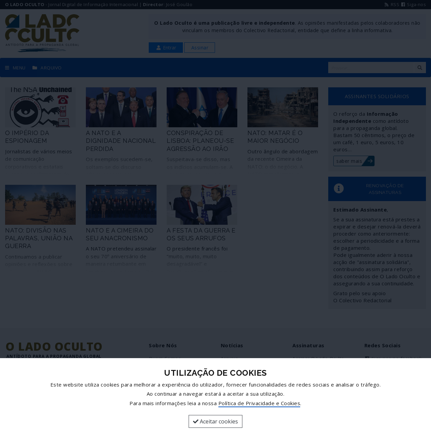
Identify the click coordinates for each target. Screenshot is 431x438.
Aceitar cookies (215, 421)
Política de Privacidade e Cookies (259, 403)
